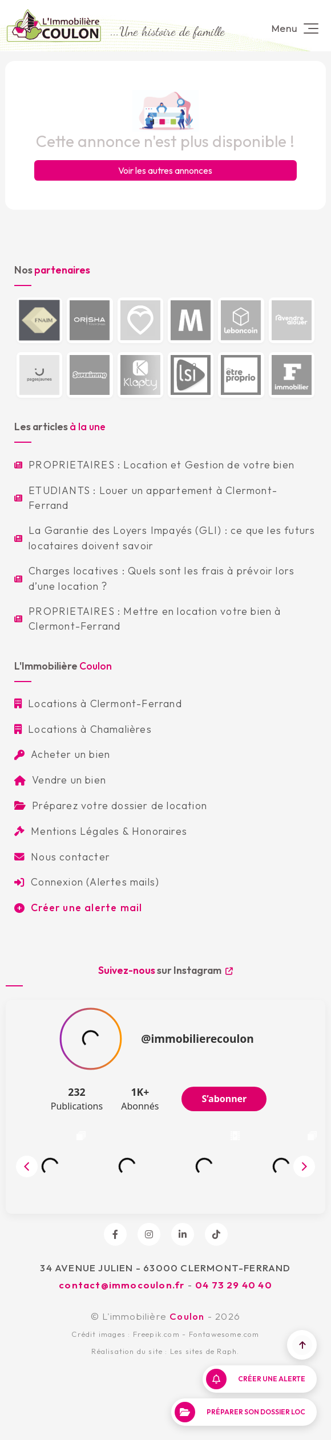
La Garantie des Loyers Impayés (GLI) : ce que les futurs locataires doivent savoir (164, 538)
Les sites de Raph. (205, 1351)
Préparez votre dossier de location (110, 805)
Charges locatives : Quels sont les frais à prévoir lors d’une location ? (154, 578)
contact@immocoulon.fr (121, 1285)
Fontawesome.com (224, 1334)
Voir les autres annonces (165, 170)
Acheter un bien (62, 754)
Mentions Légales (66, 831)
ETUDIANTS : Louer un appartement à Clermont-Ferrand (145, 498)
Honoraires (159, 831)
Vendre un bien (60, 779)
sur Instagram (165, 970)
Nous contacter (62, 856)
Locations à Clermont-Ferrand (98, 703)
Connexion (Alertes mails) (86, 881)
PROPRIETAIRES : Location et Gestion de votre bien (154, 464)
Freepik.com (156, 1334)
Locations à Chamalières (83, 729)
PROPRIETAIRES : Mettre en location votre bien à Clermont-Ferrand (147, 619)
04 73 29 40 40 (233, 1285)
